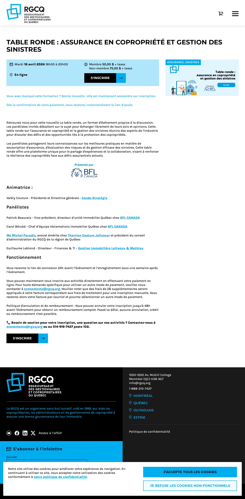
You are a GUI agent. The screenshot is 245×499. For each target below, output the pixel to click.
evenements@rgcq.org (42, 289)
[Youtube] (8, 433)
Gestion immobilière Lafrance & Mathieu (110, 248)
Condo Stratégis (94, 198)
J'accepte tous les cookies (190, 472)
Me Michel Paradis (21, 235)
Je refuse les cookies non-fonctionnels (190, 486)
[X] (33, 433)
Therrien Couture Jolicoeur (89, 235)
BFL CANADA (130, 218)
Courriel (11, 457)
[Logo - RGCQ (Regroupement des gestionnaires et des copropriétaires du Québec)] (28, 13)
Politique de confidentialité (149, 431)
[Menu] (235, 13)
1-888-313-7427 (140, 388)
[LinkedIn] (25, 433)
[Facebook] (17, 433)
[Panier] (216, 13)
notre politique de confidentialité (60, 477)
